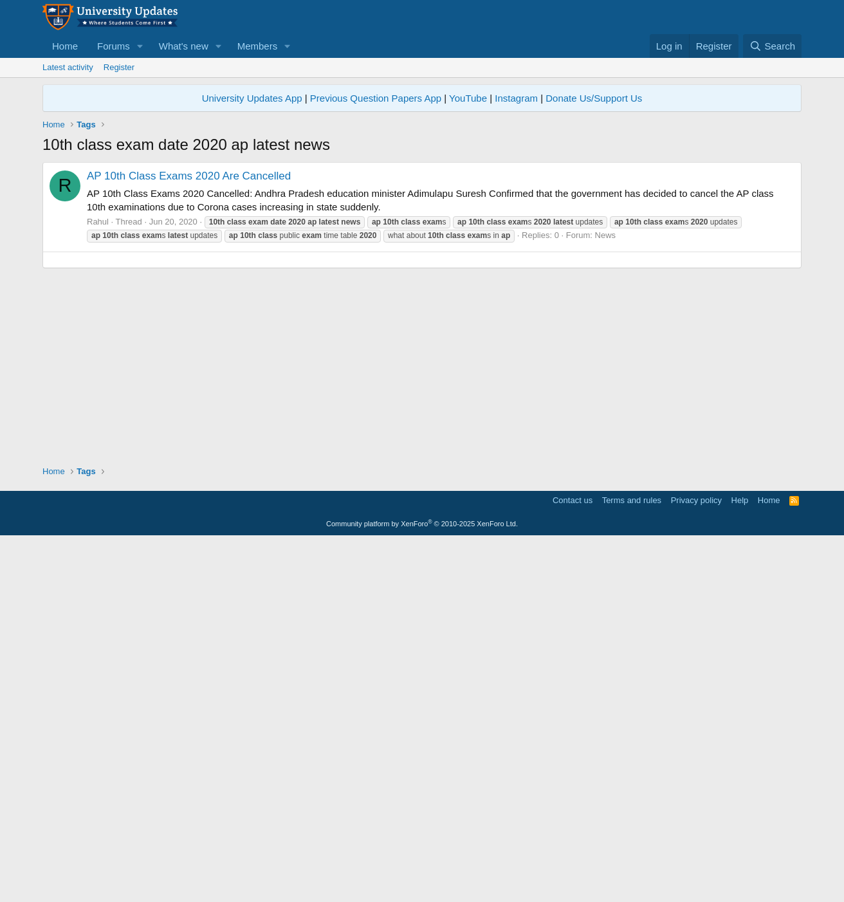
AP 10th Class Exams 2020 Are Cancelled (189, 356)
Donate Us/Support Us (594, 98)
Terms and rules (631, 860)
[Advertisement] (422, 252)
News (605, 415)
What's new (183, 46)
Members (257, 46)
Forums (113, 46)
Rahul (98, 402)
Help (740, 860)
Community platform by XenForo (422, 884)
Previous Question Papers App (375, 98)
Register (119, 67)
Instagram (516, 98)
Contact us (572, 860)
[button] (140, 46)
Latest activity (67, 67)
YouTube (468, 98)
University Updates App (252, 98)
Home (65, 46)
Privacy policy (696, 860)
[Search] (772, 46)
